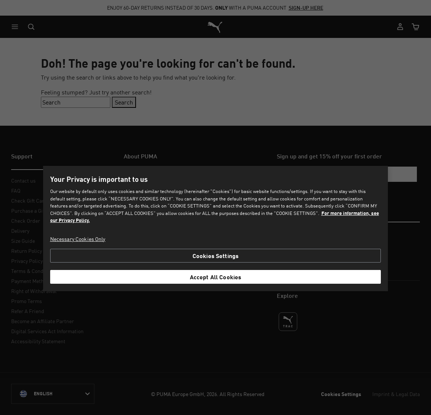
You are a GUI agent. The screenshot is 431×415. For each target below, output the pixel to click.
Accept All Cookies (216, 276)
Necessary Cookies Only (78, 239)
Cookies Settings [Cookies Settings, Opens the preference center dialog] (215, 255)
